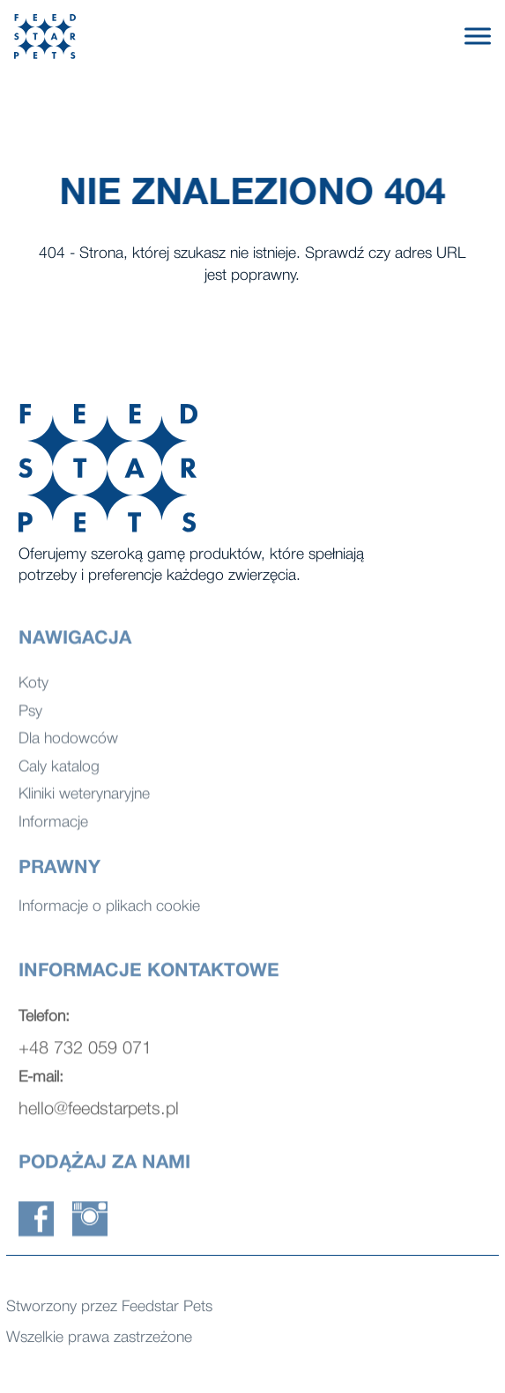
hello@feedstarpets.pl (99, 1115)
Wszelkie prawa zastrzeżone (99, 1339)
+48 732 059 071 (85, 1054)
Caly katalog (59, 771)
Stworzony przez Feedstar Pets (109, 1309)
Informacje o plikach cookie (109, 908)
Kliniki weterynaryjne (84, 799)
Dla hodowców (68, 744)
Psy (30, 715)
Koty (33, 688)
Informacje (53, 826)
